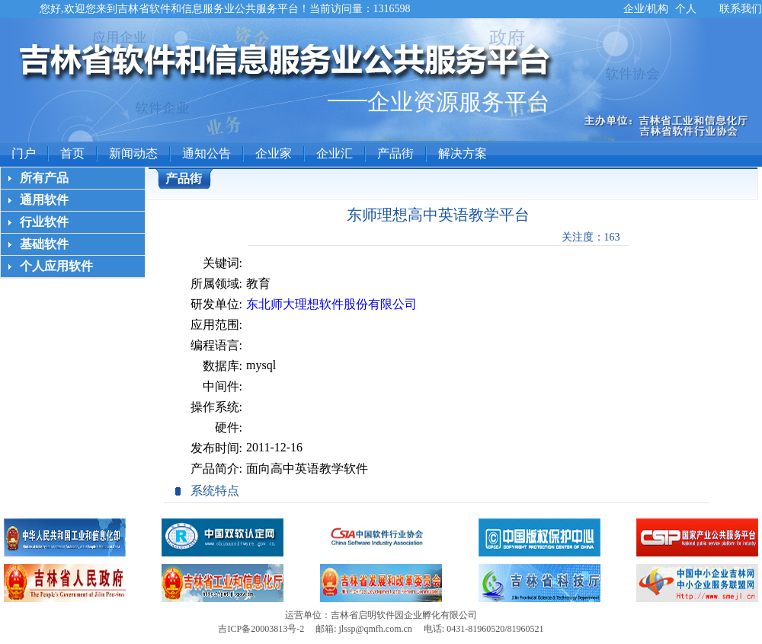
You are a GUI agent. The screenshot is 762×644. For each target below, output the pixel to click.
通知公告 (206, 153)
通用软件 (44, 199)
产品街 (395, 153)
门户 (23, 153)
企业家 (273, 153)
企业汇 (334, 153)
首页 (72, 153)
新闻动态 (133, 153)
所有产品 (44, 177)
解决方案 (462, 153)
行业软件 (44, 221)
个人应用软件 (56, 266)
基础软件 (44, 244)
